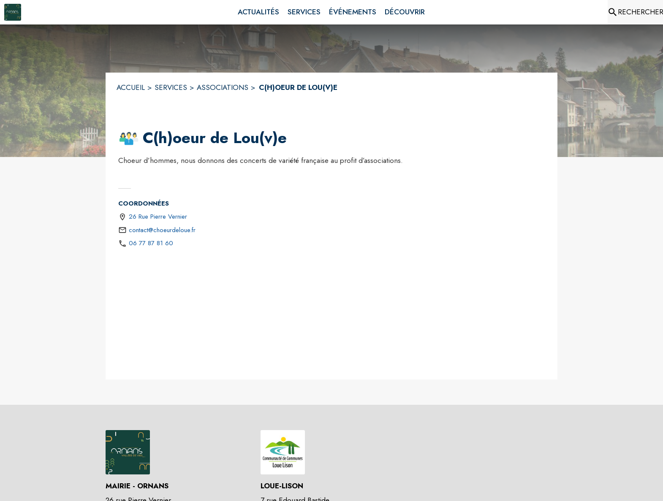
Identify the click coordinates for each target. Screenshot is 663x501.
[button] (128, 138)
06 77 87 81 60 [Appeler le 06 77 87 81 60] (151, 243)
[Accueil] (12, 12)
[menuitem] (258, 12)
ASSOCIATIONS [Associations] (222, 87)
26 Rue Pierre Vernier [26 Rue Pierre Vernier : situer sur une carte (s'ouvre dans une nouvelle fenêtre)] (158, 216)
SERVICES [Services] (171, 87)
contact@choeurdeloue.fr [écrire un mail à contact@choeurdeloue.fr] (162, 230)
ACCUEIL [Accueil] (131, 87)
